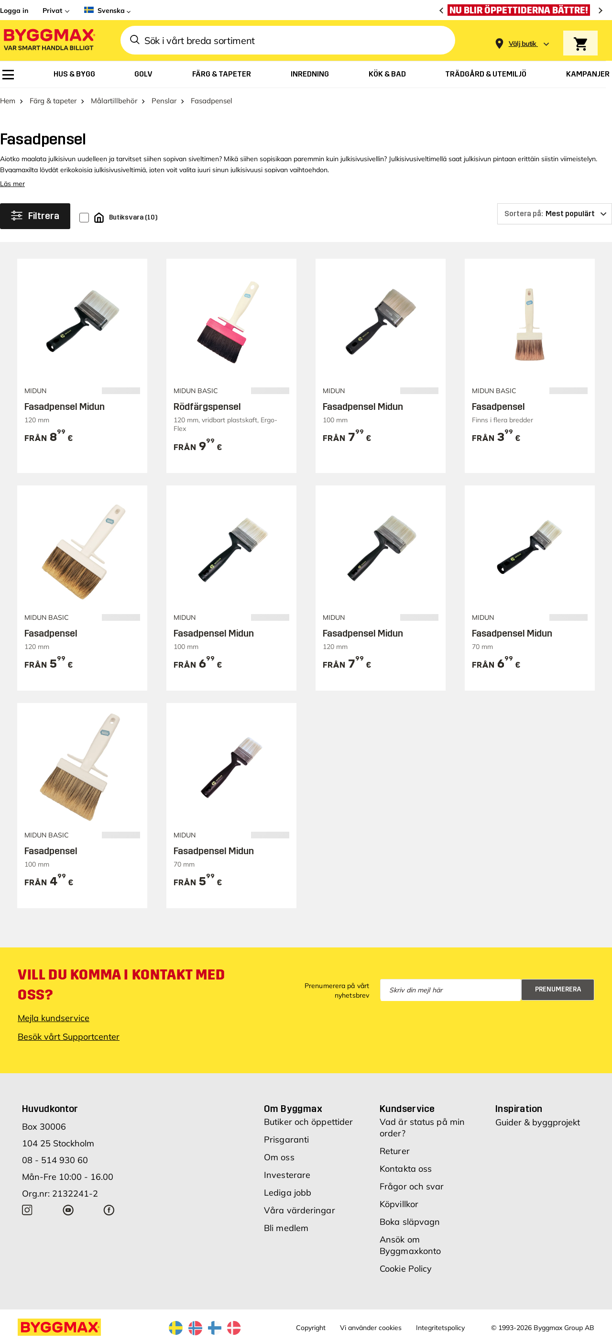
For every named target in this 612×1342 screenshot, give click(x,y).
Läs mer (12, 183)
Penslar (164, 100)
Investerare (287, 1174)
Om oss (279, 1157)
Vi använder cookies (371, 1327)
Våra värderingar (299, 1210)
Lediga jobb (287, 1192)
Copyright (311, 1327)
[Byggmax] (49, 40)
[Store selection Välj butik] (522, 43)
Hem (7, 100)
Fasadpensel (498, 406)
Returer (395, 1150)
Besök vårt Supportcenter (69, 1036)
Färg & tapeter (53, 100)
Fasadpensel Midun (64, 406)
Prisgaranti (286, 1139)
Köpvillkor (399, 1204)
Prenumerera (558, 989)
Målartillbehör (114, 100)
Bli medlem (286, 1227)
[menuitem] (8, 74)
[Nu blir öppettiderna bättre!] (521, 10)
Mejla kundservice (53, 1017)
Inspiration (518, 1108)
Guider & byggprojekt (537, 1122)
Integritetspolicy (440, 1327)
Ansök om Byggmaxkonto (410, 1245)
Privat (52, 10)
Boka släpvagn (410, 1221)
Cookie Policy (406, 1268)
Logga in (14, 10)
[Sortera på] (554, 213)
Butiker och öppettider (308, 1121)
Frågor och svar (412, 1186)
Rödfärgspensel (207, 406)
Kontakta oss (406, 1168)
